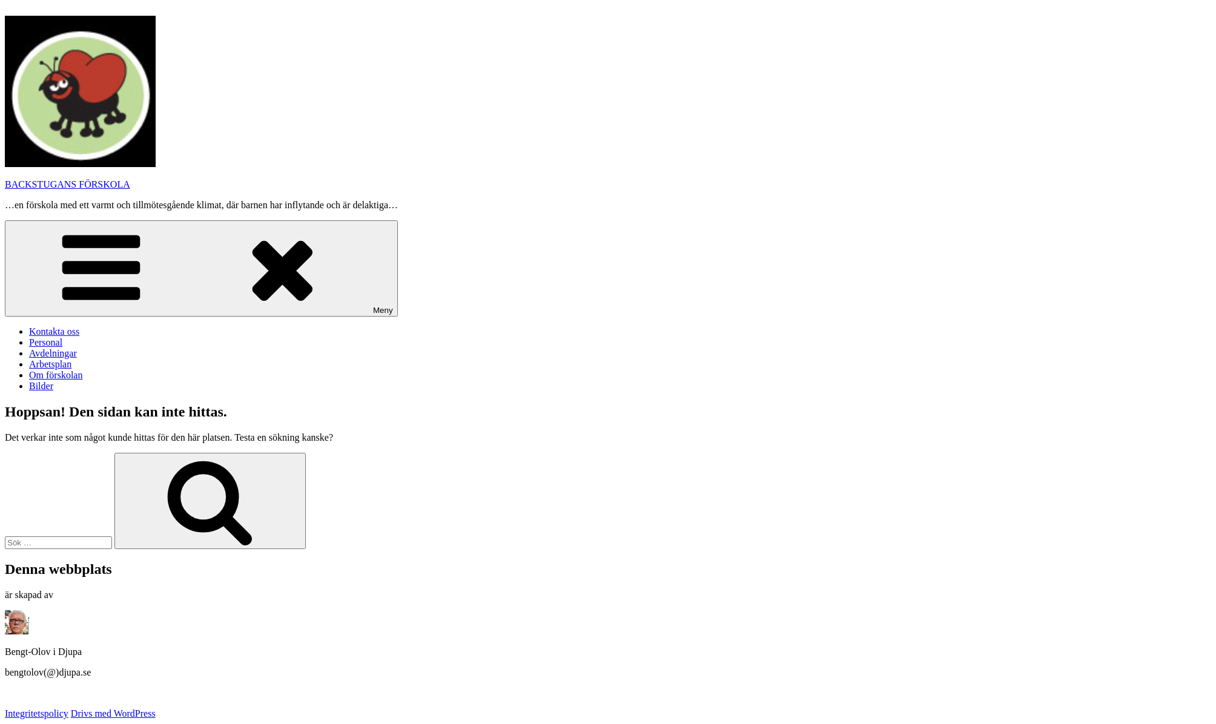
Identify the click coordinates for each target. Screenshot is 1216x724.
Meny (201, 268)
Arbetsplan (50, 364)
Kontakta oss (54, 331)
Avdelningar (53, 353)
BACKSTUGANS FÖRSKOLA (67, 184)
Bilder (41, 386)
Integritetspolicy (36, 713)
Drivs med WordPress (113, 713)
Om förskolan (55, 375)
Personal (45, 342)
